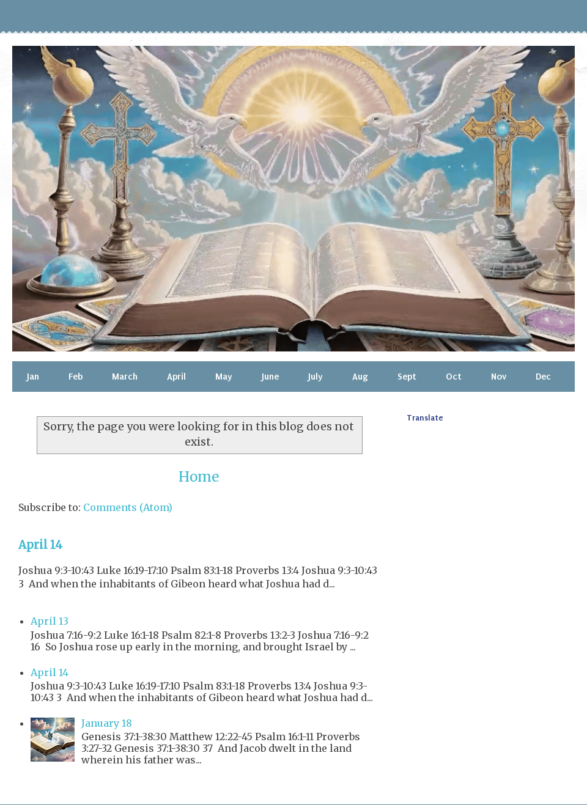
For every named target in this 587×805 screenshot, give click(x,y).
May (223, 376)
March (125, 376)
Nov (498, 376)
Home (199, 476)
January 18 (106, 723)
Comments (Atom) (127, 507)
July (315, 376)
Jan (33, 376)
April (176, 376)
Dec (543, 376)
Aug (360, 376)
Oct (454, 376)
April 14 (40, 545)
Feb (75, 376)
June (270, 376)
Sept (406, 376)
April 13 (49, 621)
